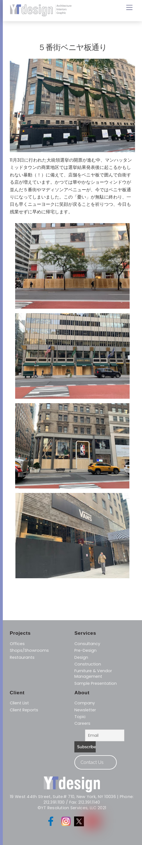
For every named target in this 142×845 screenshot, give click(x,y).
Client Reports (24, 710)
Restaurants (22, 657)
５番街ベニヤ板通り (72, 47)
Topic (80, 716)
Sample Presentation (95, 683)
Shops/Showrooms (29, 650)
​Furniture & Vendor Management (93, 673)
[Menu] (129, 7)
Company (84, 703)
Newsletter (85, 710)
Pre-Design (85, 650)
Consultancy (87, 643)
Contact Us (92, 762)
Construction (87, 664)
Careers (82, 723)
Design (81, 657)
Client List (19, 703)
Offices (17, 643)
